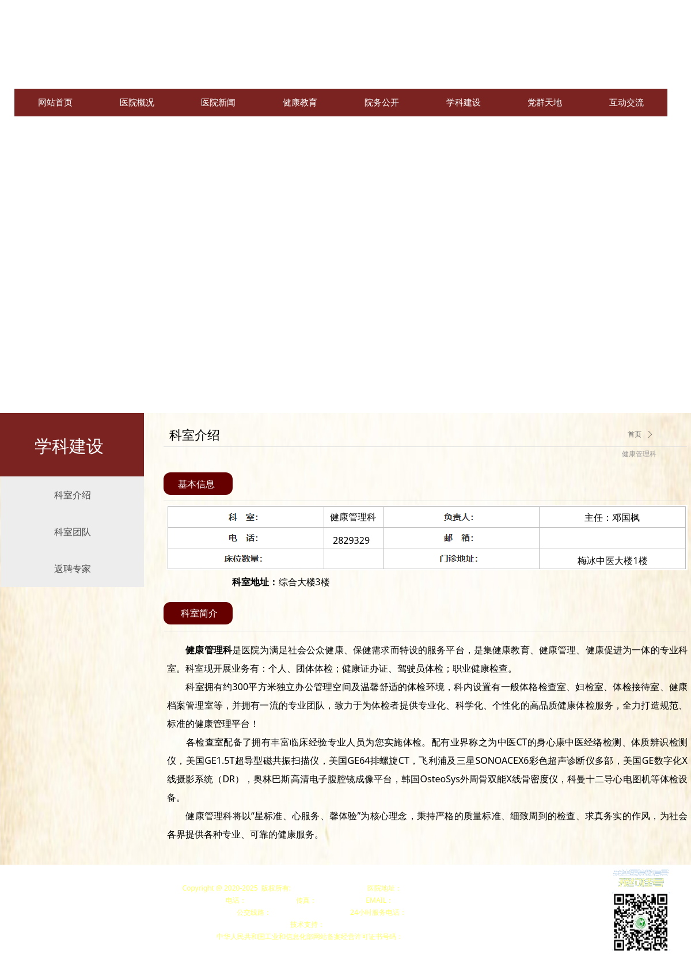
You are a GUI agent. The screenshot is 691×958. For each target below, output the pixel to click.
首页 (634, 434)
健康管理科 (639, 454)
